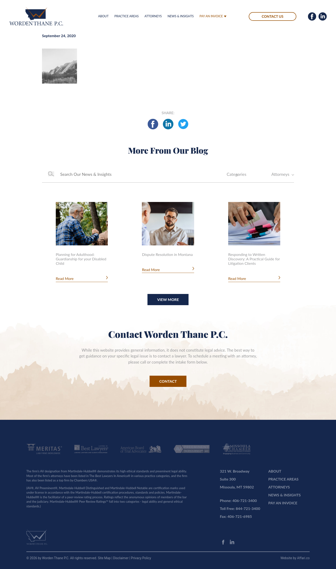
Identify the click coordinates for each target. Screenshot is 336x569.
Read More (65, 278)
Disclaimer (121, 558)
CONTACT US (273, 16)
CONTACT (168, 381)
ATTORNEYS (153, 16)
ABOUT (103, 16)
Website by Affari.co (295, 558)
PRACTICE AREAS (126, 16)
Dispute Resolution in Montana (167, 254)
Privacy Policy (141, 558)
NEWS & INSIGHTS (181, 16)
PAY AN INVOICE (211, 16)
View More (168, 299)
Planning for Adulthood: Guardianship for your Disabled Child (81, 258)
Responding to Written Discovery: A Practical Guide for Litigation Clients (254, 258)
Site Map (104, 558)
